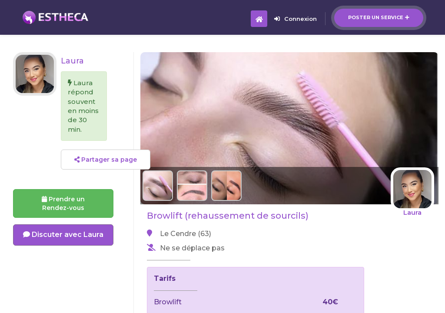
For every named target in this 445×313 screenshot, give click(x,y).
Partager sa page (105, 159)
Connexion (295, 18)
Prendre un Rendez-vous (63, 203)
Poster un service (378, 17)
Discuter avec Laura (63, 234)
